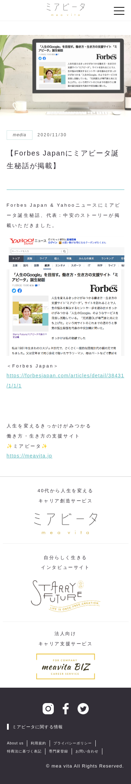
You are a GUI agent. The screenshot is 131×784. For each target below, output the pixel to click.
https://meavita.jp (29, 456)
